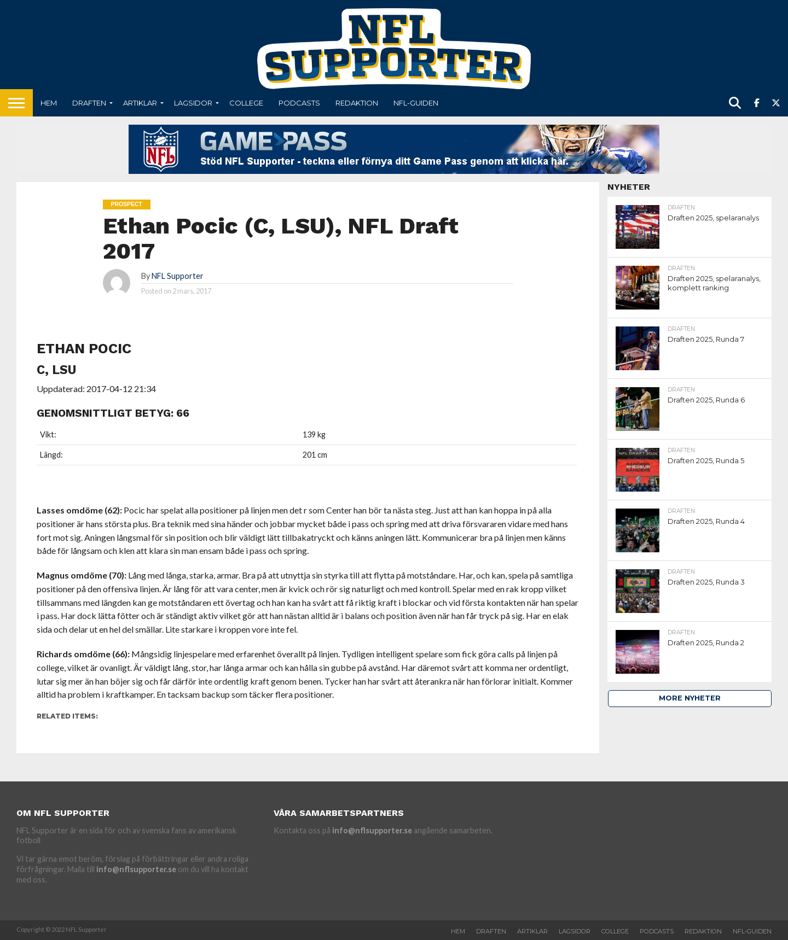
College (246, 102)
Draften (89, 102)
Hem (48, 102)
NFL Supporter (178, 276)
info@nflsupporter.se (136, 869)
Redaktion (356, 102)
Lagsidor (193, 102)
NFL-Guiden (415, 102)
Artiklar (140, 102)
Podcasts (299, 102)
